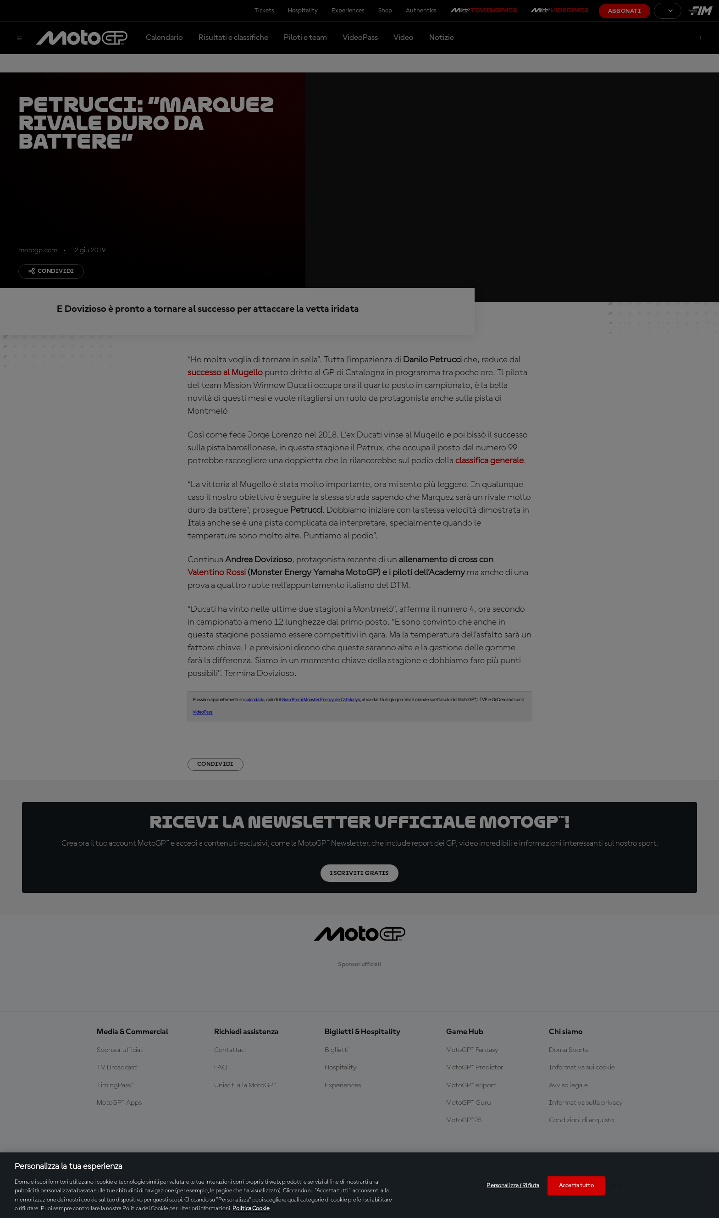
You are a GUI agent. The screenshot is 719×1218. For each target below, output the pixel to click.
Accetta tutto (576, 1186)
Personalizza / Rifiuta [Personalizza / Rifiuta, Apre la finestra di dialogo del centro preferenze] (513, 1186)
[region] (359, 1185)
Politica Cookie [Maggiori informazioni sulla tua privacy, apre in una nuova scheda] (251, 1209)
